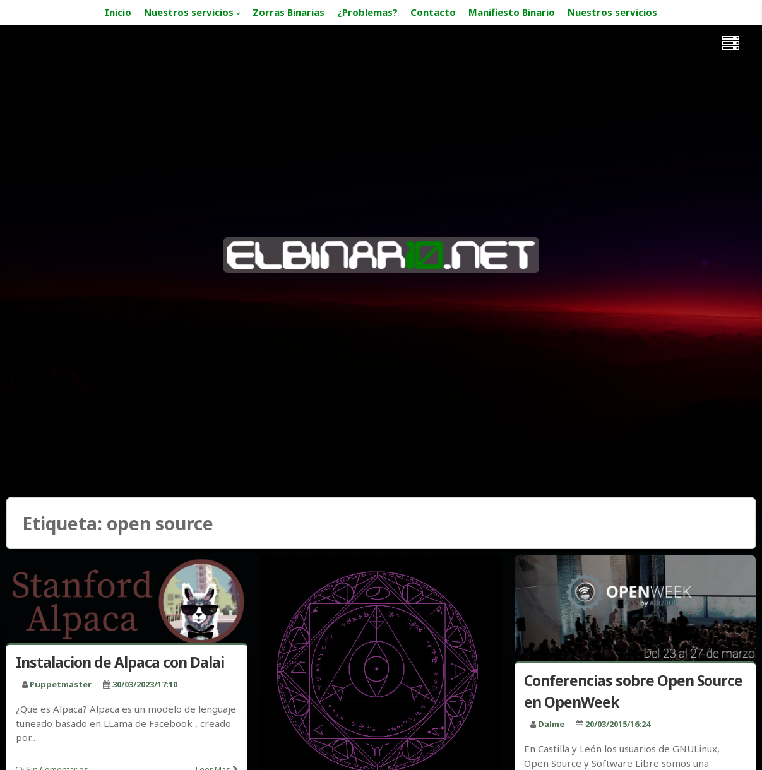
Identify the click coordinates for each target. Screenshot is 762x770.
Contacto (433, 12)
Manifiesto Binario (511, 12)
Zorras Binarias (288, 12)
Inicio (118, 12)
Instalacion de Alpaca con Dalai (120, 662)
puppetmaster (61, 684)
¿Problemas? (367, 12)
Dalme (551, 724)
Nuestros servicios (189, 12)
